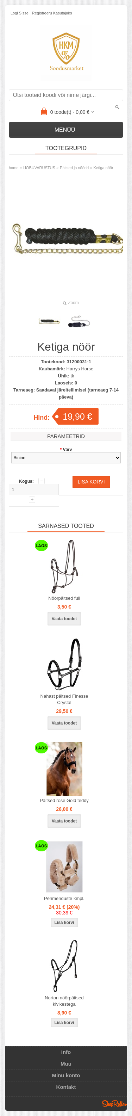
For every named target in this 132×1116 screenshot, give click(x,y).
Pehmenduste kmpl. (64, 898)
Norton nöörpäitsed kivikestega (64, 1001)
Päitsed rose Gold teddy (64, 800)
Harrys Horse (80, 368)
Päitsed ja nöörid (74, 168)
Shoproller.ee (114, 1103)
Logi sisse (20, 13)
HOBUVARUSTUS (39, 168)
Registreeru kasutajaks (52, 13)
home (14, 168)
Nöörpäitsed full (64, 598)
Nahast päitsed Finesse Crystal (64, 699)
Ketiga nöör (103, 168)
